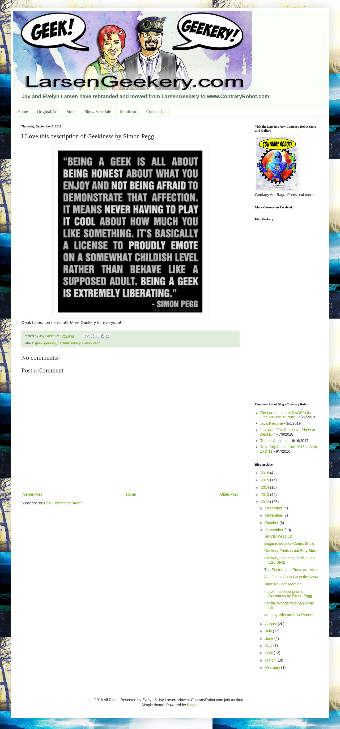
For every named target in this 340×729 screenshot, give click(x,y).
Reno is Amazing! (274, 441)
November (274, 515)
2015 (265, 480)
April (269, 653)
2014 (265, 487)
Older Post (229, 494)
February (273, 667)
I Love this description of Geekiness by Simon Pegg (288, 593)
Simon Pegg (91, 343)
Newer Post (32, 494)
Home (23, 111)
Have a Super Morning (282, 584)
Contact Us (155, 111)
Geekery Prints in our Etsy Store (290, 550)
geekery (50, 343)
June (269, 638)
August (271, 624)
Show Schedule (98, 111)
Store (71, 111)
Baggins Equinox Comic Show (289, 543)
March (271, 660)
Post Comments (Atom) (63, 503)
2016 (265, 473)
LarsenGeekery (69, 343)
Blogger (193, 705)
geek (38, 343)
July (269, 631)
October (272, 523)
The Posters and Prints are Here (291, 570)
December (274, 508)
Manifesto (128, 111)
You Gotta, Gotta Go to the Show (291, 577)
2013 (265, 494)
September (274, 530)
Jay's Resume (271, 423)
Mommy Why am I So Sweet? (288, 615)
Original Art (47, 111)
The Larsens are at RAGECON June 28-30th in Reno (285, 415)
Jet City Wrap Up (278, 536)
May (269, 646)
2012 (265, 502)
